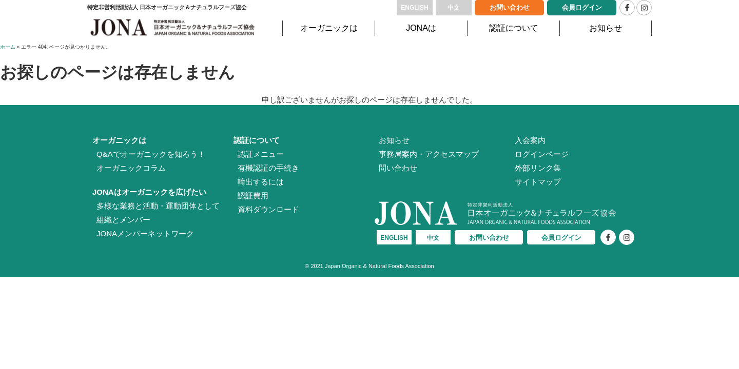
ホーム (7, 47)
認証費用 (253, 195)
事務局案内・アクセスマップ (429, 154)
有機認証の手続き (268, 167)
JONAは (421, 28)
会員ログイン (582, 7)
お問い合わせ (510, 7)
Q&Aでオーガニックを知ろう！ (150, 154)
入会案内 (530, 140)
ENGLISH (414, 7)
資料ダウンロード (268, 209)
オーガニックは (329, 28)
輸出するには (261, 181)
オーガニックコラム (131, 167)
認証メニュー (261, 154)
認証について (513, 28)
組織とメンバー (123, 219)
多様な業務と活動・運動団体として (158, 205)
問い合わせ (398, 167)
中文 (454, 7)
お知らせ (605, 28)
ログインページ (542, 154)
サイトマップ (538, 181)
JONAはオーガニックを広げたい (149, 192)
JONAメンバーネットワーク (145, 233)
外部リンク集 (538, 167)
